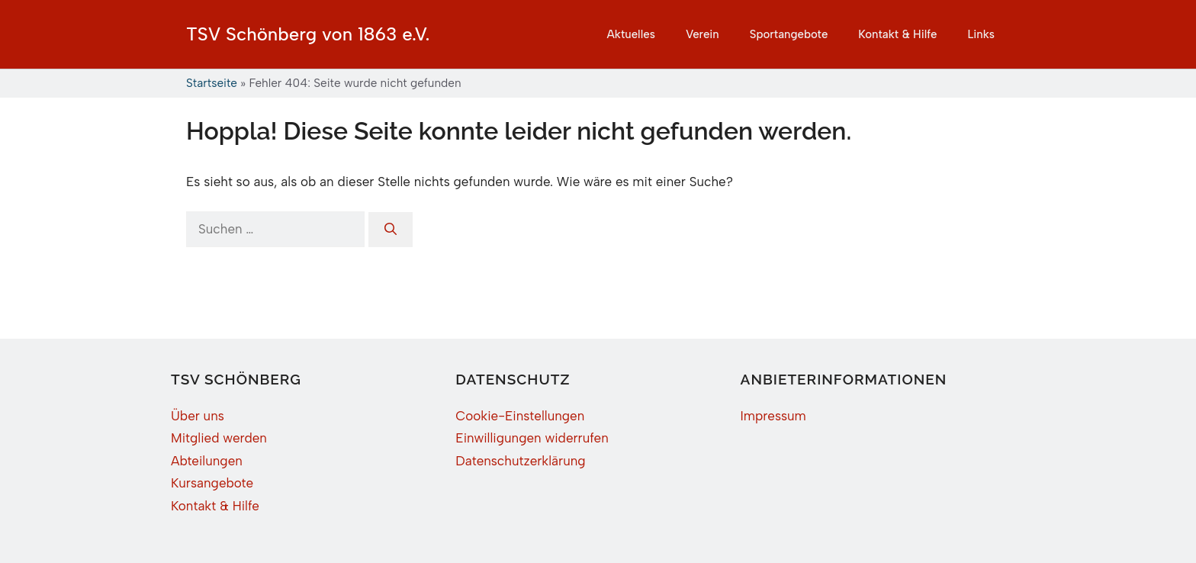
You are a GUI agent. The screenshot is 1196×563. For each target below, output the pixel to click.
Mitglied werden (219, 438)
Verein (702, 34)
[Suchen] (390, 229)
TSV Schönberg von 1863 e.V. (308, 34)
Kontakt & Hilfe (897, 34)
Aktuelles (630, 34)
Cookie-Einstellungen (519, 415)
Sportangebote (789, 34)
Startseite (211, 83)
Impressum (773, 415)
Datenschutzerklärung (520, 460)
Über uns (197, 415)
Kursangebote (212, 483)
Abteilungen (207, 460)
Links (981, 34)
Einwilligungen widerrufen (531, 438)
